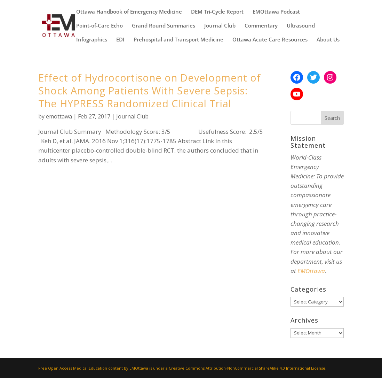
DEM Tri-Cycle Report (217, 12)
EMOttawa (311, 271)
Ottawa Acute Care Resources (270, 40)
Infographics (91, 40)
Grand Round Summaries (163, 26)
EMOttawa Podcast (276, 12)
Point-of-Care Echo (99, 26)
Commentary (261, 26)
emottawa (59, 116)
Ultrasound (301, 26)
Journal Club (220, 26)
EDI (120, 40)
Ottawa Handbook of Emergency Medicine (129, 12)
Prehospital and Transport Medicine (178, 40)
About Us (328, 40)
